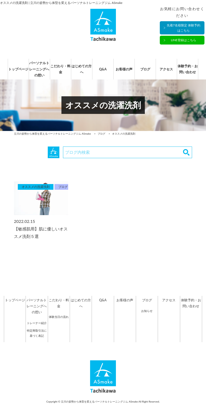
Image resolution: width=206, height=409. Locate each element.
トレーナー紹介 (37, 328)
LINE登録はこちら (183, 40)
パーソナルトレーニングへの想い (37, 71)
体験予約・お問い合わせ (191, 72)
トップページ (15, 72)
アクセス (169, 72)
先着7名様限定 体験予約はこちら (183, 27)
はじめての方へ (81, 72)
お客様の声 (124, 72)
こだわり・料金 (59, 72)
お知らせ (147, 316)
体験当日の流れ (59, 322)
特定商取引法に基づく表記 (37, 338)
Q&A (103, 72)
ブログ (147, 72)
